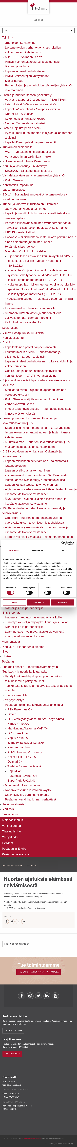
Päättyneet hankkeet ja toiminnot (24, 208)
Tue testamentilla (16, 695)
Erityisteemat (11, 612)
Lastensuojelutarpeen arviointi (22, 128)
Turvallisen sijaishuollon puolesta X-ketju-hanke (36, 227)
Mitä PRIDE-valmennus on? (23, 57)
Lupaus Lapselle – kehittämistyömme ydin (30, 666)
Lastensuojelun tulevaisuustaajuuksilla (30, 308)
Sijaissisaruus (14, 80)
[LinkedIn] (18, 921)
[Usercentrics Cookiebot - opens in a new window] (63, 543)
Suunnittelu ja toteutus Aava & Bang (59, 1144)
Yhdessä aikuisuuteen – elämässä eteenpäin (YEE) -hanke (40, 301)
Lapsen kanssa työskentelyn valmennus (31, 484)
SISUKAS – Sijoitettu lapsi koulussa (28, 170)
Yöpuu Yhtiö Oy (17, 737)
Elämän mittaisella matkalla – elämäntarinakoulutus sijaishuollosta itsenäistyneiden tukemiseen (39, 539)
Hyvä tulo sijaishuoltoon (20, 246)
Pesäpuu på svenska (16, 854)
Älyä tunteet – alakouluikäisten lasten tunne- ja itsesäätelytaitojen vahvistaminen (35, 501)
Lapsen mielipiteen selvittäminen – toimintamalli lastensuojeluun (36, 463)
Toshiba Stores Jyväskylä (24, 766)
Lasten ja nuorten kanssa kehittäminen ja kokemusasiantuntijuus (29, 421)
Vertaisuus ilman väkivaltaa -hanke (28, 156)
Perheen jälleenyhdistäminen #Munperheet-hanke (38, 223)
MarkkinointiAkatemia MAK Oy (27, 728)
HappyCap (14, 771)
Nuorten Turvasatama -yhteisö (25, 123)
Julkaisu (32, 865)
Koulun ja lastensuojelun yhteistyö (24, 166)
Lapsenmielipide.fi (14, 189)
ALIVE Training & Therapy (24, 752)
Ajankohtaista (11, 641)
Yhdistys (8, 809)
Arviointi (7, 342)
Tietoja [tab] (63, 550)
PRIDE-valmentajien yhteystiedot (27, 76)
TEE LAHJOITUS (12, 1054)
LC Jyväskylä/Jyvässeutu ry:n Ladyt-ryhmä (35, 719)
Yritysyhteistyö (14, 700)
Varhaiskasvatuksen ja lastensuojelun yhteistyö (33, 175)
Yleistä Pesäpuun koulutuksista (23, 333)
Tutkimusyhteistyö (14, 804)
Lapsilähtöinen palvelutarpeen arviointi (30, 142)
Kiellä (14, 602)
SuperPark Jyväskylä (21, 780)
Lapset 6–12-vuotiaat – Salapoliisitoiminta (32, 109)
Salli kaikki (62, 602)
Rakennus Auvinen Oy (22, 775)
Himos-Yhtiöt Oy (18, 723)
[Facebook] (6, 921)
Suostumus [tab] (13, 550)
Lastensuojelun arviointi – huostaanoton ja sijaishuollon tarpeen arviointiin (33, 354)
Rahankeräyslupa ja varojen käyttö (28, 790)
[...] (23, 921)
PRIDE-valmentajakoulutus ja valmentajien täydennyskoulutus (33, 64)
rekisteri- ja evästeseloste (31, 1138)
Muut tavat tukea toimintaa (22, 785)
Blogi (5, 651)
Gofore (12, 714)
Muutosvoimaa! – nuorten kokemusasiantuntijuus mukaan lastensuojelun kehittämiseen (37, 444)
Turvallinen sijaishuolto (17, 147)
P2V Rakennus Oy (19, 709)
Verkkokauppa (11, 825)
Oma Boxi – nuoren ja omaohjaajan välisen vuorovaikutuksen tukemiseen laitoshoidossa (34, 520)
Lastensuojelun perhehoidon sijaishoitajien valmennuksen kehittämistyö (33, 50)
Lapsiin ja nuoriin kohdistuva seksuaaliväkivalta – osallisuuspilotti (37, 216)
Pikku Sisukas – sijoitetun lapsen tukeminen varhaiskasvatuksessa (34, 402)
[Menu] (38, 22)
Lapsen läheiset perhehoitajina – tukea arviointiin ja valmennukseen (39, 364)
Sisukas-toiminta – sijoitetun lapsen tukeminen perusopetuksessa (35, 392)
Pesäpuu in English (14, 848)
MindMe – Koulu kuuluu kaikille (25, 251)
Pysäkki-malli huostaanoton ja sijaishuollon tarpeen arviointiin (38, 135)
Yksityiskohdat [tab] (38, 550)
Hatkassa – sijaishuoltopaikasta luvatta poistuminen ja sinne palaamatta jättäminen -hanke (40, 239)
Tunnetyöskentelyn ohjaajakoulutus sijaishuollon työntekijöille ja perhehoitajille (36, 624)
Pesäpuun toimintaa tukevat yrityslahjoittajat (34, 704)
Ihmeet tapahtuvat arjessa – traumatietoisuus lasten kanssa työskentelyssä (39, 411)
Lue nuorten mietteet (16, 944)
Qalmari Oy (14, 761)
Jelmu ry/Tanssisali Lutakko (25, 742)
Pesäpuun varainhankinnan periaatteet (30, 799)
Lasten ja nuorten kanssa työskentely (27, 95)
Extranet (7, 843)
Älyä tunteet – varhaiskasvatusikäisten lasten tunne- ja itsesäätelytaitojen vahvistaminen (41, 492)
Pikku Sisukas (14, 180)
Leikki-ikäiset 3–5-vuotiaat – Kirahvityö (30, 104)
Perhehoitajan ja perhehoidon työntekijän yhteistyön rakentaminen (39, 88)
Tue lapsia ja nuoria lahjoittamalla (24, 671)
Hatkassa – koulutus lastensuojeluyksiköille (33, 617)
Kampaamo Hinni (18, 747)
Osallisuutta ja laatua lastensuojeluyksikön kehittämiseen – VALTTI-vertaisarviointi (33, 373)
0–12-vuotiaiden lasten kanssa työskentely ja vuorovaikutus (32, 454)
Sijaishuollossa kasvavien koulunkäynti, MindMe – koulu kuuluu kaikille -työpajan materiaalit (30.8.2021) (40, 260)
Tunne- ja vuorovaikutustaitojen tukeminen (30, 204)
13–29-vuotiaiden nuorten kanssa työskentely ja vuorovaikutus (33, 511)
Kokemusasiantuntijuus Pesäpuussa (26, 161)
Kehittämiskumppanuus (17, 185)
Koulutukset (10, 327)
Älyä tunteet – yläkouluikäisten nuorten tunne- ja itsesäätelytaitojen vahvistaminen (36, 530)
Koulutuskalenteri (13, 337)
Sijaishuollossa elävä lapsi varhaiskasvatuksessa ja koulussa (36, 383)
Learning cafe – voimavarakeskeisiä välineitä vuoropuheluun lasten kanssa (34, 634)
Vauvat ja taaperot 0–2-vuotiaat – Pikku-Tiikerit (35, 99)
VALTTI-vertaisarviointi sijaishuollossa (30, 151)
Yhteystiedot (10, 837)
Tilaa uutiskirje (11, 831)
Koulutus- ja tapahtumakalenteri (23, 646)
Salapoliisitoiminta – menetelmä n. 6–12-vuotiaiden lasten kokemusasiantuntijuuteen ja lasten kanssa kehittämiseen (38, 432)
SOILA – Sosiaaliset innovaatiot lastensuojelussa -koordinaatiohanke (35, 197)
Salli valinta (38, 602)
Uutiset (7, 656)
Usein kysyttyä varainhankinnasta (27, 794)
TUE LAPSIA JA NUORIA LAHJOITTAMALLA (38, 972)
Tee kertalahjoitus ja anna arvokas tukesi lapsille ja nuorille (38, 688)
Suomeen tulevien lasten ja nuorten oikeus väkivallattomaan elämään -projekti (33, 315)
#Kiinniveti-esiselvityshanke (23, 322)
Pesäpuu (38, 7)
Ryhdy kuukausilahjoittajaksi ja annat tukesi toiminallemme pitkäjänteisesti (33, 679)
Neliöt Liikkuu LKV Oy (21, 756)
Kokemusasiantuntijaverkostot (25, 118)
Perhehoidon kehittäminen (19, 42)
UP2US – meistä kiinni (20, 232)
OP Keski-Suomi (18, 733)
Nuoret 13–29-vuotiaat (20, 113)
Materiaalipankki (12, 820)
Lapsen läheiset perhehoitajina (25, 71)
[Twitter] (12, 921)
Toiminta (7, 37)
